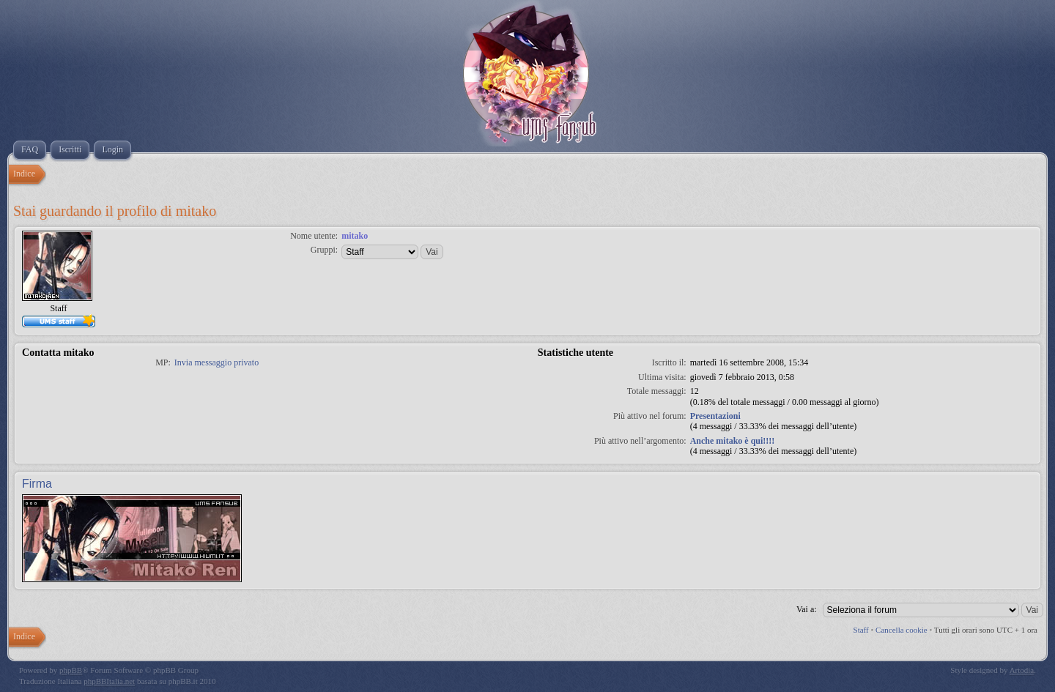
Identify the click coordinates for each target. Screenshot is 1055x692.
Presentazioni (715, 416)
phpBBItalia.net (109, 681)
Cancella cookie (902, 629)
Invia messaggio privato (216, 362)
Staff (861, 629)
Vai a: (806, 609)
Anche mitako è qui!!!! (732, 441)
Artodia (1022, 670)
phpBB (70, 670)
